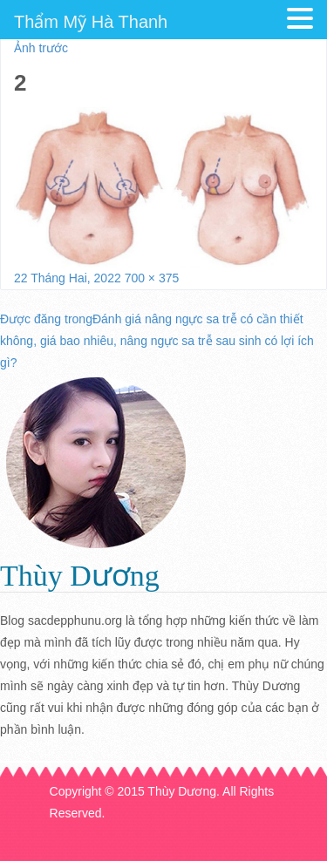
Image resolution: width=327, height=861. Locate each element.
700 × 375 (152, 278)
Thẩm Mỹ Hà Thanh (90, 21)
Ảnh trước (41, 48)
